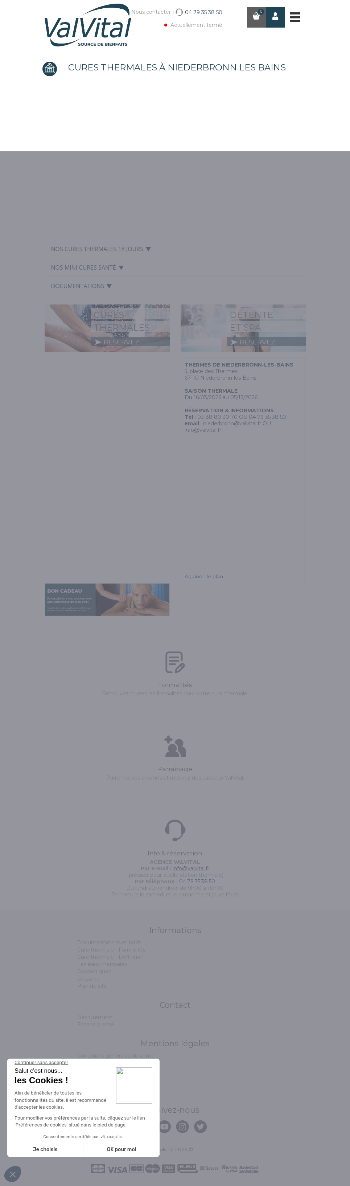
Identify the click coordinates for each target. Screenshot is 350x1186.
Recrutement (94, 1017)
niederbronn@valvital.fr (232, 423)
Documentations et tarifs (109, 942)
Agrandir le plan (204, 576)
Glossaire (88, 979)
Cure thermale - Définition (110, 957)
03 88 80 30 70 (217, 417)
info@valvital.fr (191, 868)
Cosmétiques (94, 971)
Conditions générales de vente (116, 1055)
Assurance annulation (104, 1077)
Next (299, 159)
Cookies (87, 1070)
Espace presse (95, 1024)
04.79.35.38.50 (197, 881)
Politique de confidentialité (111, 1084)
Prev (51, 159)
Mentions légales (98, 1063)
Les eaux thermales (102, 964)
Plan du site (92, 986)
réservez (117, 342)
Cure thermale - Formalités (111, 949)
